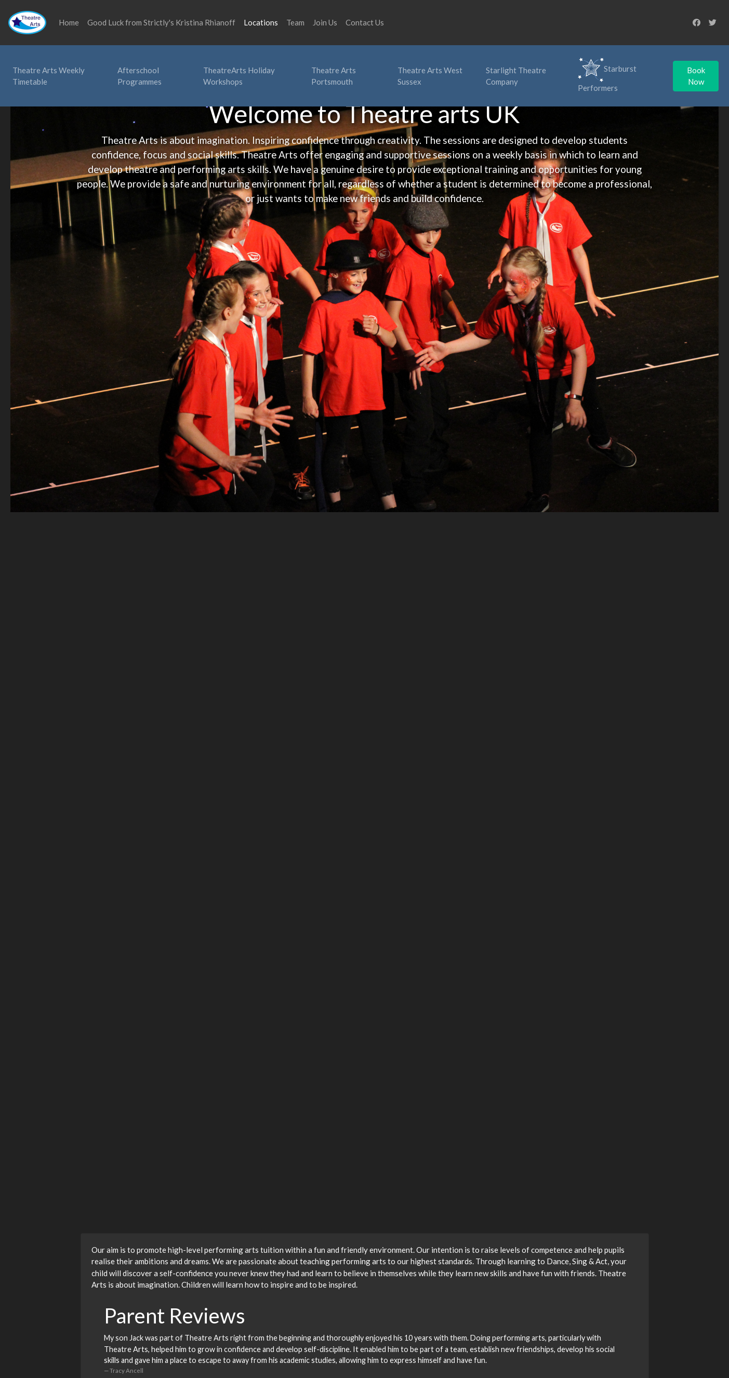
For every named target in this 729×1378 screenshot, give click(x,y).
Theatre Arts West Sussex (429, 76)
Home (69, 22)
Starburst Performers (607, 75)
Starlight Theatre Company (516, 76)
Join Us (325, 22)
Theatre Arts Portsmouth (333, 76)
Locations (261, 22)
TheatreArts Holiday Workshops (239, 76)
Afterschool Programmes (139, 76)
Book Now (696, 76)
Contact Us (365, 22)
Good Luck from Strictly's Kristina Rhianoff (161, 22)
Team (295, 22)
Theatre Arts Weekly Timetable (48, 76)
